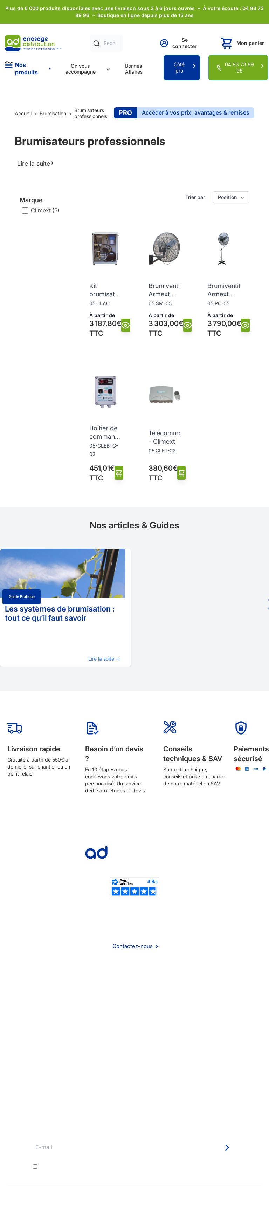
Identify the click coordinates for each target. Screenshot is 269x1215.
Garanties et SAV (134, 1090)
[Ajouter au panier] (119, 473)
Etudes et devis (134, 1062)
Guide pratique (22, 596)
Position (232, 197)
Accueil (23, 113)
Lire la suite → (104, 659)
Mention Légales (134, 1012)
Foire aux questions (134, 992)
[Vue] (125, 325)
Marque (31, 200)
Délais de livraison (134, 1053)
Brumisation (53, 113)
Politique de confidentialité (134, 1021)
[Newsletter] (227, 1147)
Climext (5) (45, 210)
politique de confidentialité (177, 1166)
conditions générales (102, 1166)
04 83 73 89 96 (239, 67)
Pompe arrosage (134, 1100)
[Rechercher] (96, 43)
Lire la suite (35, 163)
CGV (134, 1002)
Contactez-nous (132, 946)
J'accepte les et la (125, 1166)
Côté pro (179, 67)
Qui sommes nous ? (134, 983)
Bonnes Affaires (134, 69)
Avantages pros (135, 1071)
